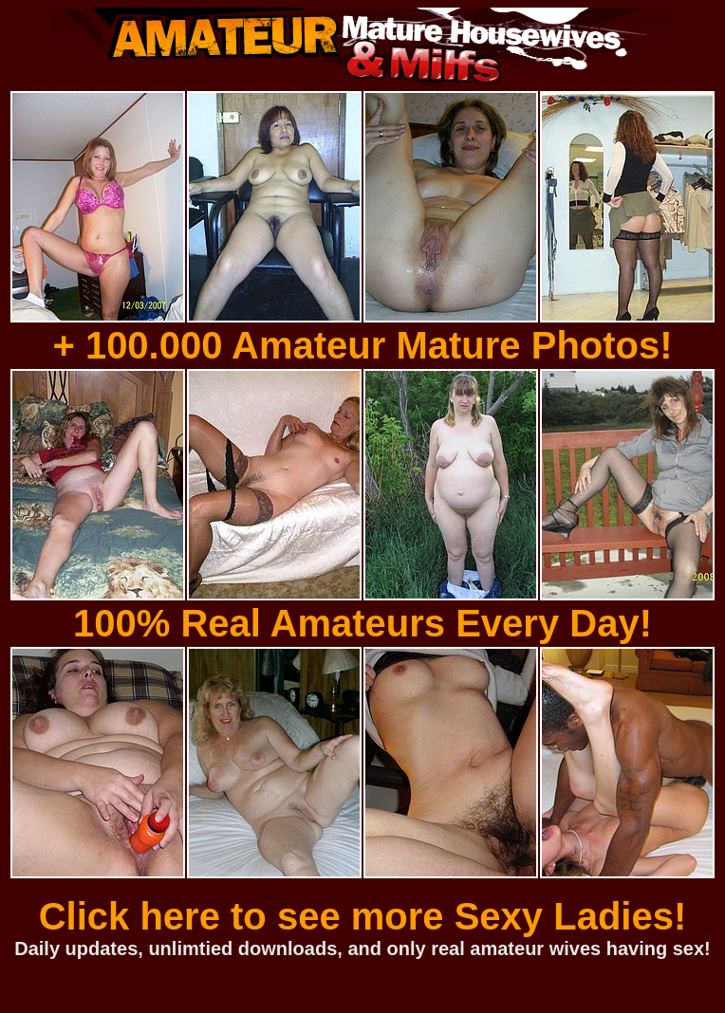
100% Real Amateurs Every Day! (362, 623)
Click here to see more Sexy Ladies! (363, 916)
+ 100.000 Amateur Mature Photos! (362, 345)
